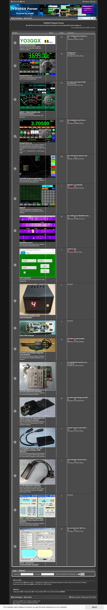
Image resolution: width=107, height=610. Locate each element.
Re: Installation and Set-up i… (77, 120)
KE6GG (62, 592)
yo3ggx (71, 37)
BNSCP (22, 208)
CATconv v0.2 (72, 249)
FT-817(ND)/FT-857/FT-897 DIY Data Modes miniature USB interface (31, 450)
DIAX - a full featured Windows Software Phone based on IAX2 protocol (31, 520)
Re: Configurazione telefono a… (78, 36)
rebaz (71, 364)
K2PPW (71, 83)
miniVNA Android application (31, 178)
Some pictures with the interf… (77, 459)
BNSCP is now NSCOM (75, 185)
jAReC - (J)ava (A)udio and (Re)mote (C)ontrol (30, 113)
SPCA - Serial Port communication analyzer (29, 564)
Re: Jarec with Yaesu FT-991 (77, 82)
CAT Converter (25, 278)
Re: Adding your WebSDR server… (79, 216)
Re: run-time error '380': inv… (77, 528)
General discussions (27, 45)
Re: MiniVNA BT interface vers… (78, 362)
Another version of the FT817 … (78, 428)
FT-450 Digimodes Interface (30, 485)
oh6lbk (71, 54)
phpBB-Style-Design (33, 602)
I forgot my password (61, 574)
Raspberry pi (72, 53)
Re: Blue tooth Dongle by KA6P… (78, 397)
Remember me (74, 574)
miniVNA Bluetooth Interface (30, 391)
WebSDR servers (26, 243)
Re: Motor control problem (76, 338)
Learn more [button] (72, 607)
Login (14, 571)
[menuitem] (22, 1)
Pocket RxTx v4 (26, 76)
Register (22, 571)
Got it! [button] (94, 607)
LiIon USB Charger (27, 335)
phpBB (20, 601)
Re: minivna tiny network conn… (78, 155)
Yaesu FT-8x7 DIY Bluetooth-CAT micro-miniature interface (32, 419)
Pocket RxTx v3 (26, 143)
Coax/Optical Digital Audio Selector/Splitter (30, 317)
